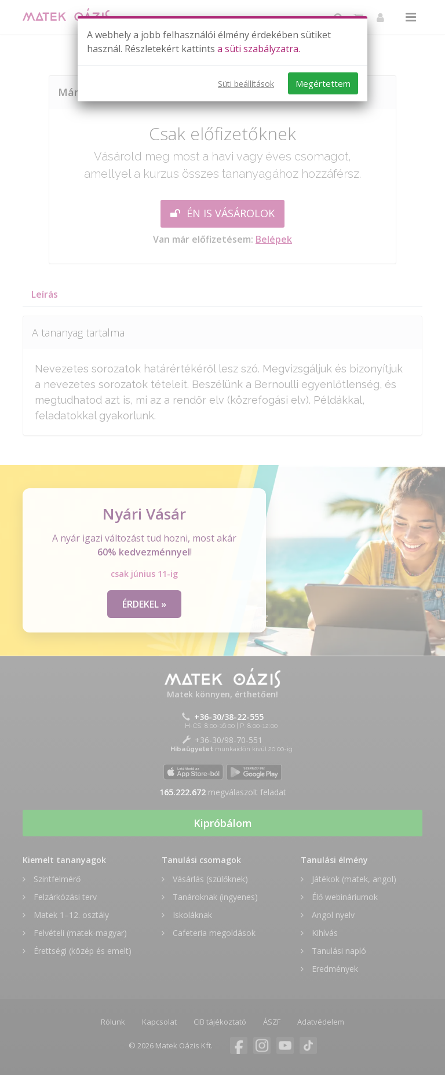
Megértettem (323, 83)
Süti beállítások (246, 83)
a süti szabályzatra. (258, 48)
